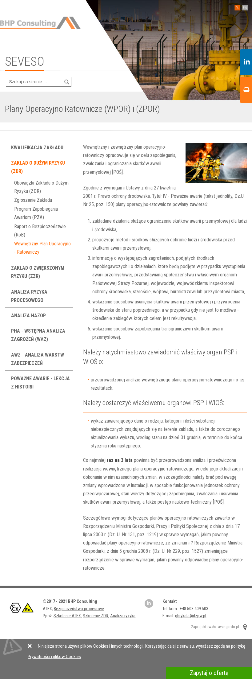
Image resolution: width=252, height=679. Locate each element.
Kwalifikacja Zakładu (38, 147)
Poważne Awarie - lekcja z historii (40, 383)
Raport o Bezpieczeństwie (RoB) (40, 231)
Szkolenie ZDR (95, 615)
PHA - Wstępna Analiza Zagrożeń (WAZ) (38, 335)
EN (243, 8)
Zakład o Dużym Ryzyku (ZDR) (38, 167)
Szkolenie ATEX (67, 615)
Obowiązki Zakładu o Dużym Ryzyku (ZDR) (41, 187)
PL (235, 8)
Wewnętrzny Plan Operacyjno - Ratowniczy (42, 248)
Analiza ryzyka (122, 615)
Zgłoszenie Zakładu (33, 200)
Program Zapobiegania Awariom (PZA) (36, 213)
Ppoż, (48, 615)
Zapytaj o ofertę (209, 673)
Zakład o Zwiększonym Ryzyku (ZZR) (37, 272)
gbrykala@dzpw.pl (190, 615)
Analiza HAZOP (29, 315)
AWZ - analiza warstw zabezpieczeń (37, 359)
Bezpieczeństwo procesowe (79, 608)
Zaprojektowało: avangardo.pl (215, 627)
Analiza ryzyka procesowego (29, 296)
